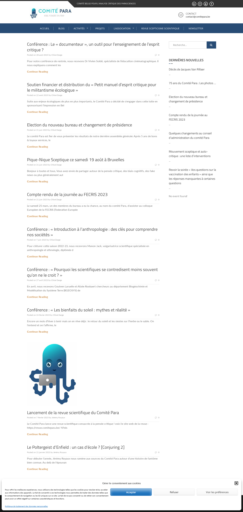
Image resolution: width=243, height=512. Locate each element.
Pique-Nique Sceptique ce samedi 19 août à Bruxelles (75, 159)
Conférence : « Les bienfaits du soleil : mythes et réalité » (78, 310)
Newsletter (196, 28)
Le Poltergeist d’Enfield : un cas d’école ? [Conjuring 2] (76, 447)
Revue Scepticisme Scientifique (160, 28)
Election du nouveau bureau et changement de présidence (79, 125)
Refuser (174, 492)
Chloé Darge (56, 55)
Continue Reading (37, 71)
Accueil (44, 28)
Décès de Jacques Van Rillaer (187, 69)
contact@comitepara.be (198, 16)
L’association (122, 28)
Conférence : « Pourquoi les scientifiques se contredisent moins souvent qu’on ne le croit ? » (92, 272)
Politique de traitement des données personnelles (26, 506)
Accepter (131, 492)
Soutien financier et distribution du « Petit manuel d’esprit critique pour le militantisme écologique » (91, 87)
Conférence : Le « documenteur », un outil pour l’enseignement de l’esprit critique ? (93, 47)
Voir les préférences (217, 492)
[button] (236, 483)
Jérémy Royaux (58, 417)
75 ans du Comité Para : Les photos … (192, 83)
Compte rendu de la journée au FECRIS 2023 (67, 194)
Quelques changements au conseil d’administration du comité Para (190, 135)
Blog (61, 28)
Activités (79, 28)
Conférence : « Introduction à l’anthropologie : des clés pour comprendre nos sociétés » (92, 232)
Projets (100, 28)
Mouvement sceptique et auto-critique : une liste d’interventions (189, 153)
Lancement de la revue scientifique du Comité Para (73, 412)
